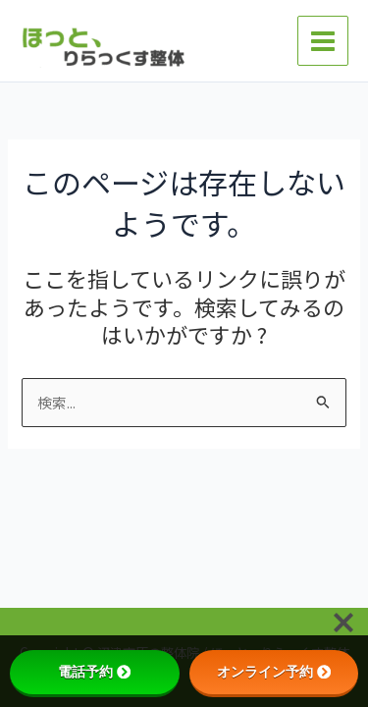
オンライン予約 (274, 671)
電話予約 (94, 671)
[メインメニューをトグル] (322, 41)
